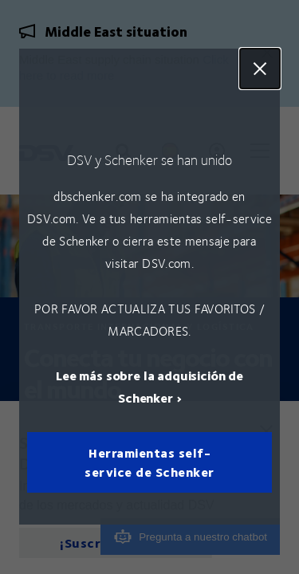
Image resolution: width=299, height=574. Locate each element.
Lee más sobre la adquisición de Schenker (149, 387)
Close (260, 68)
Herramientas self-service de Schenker (149, 462)
